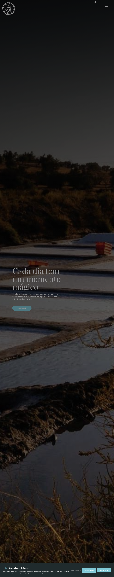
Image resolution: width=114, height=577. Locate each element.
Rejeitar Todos (89, 570)
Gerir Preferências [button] (76, 570)
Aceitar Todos (104, 570)
